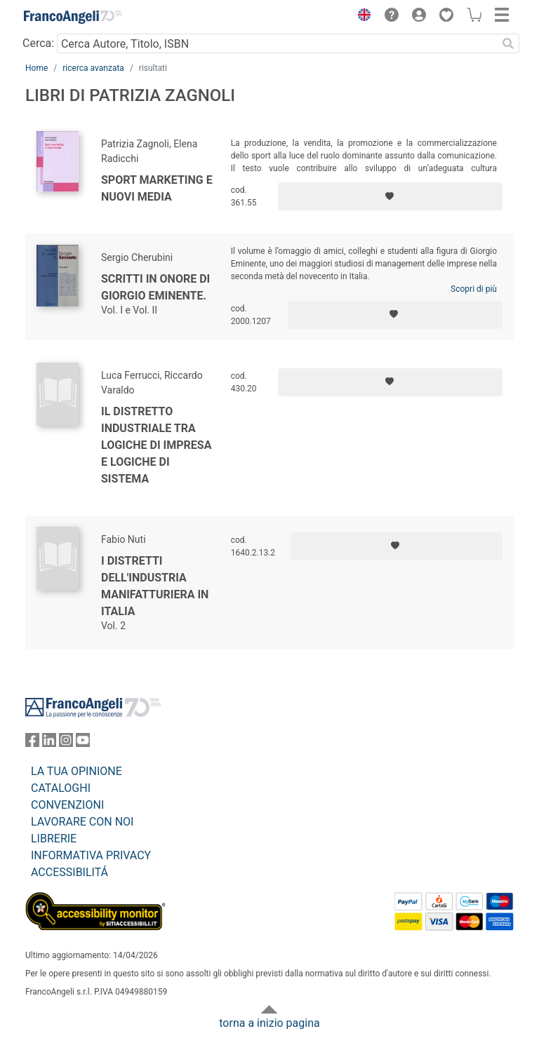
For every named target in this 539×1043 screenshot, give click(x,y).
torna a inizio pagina (269, 1023)
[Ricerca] (508, 43)
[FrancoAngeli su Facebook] (32, 743)
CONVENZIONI (67, 805)
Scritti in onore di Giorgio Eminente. (155, 287)
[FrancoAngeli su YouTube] (83, 743)
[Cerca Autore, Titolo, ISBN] (277, 43)
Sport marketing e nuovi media (157, 188)
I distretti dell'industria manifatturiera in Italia (154, 586)
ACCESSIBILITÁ (69, 872)
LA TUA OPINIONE (76, 771)
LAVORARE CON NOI (82, 821)
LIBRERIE (53, 838)
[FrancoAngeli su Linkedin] (49, 743)
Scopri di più (474, 289)
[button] (361, 16)
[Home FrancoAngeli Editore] (73, 17)
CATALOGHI (61, 788)
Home (36, 68)
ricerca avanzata (93, 68)
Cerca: (38, 43)
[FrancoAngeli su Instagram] (66, 743)
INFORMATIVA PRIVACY (91, 855)
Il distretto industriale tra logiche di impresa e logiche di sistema (156, 445)
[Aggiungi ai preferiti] (390, 196)
